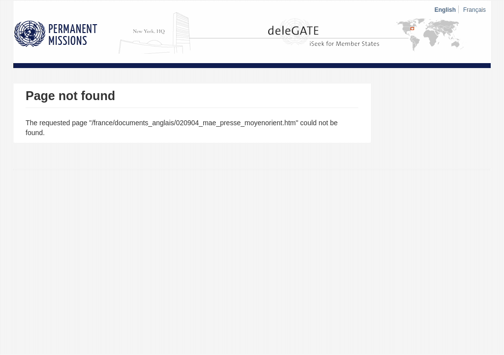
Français (474, 9)
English (445, 9)
